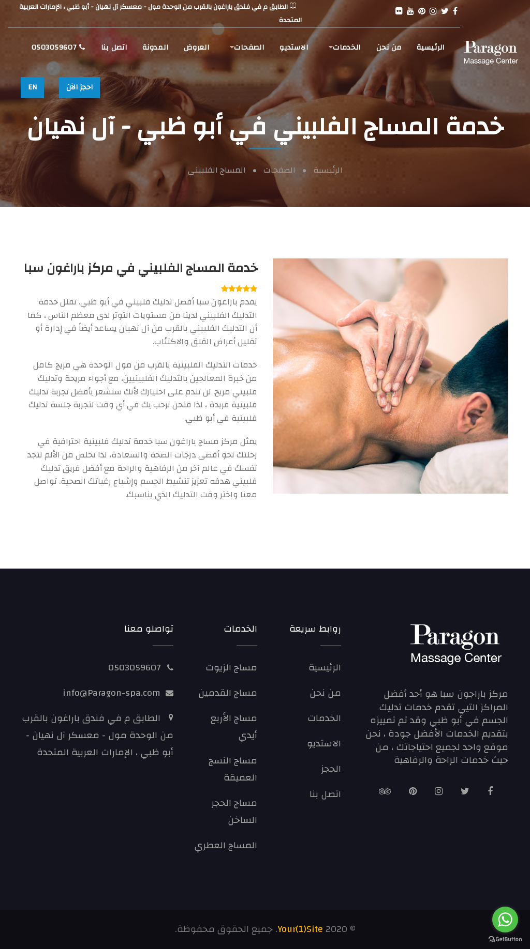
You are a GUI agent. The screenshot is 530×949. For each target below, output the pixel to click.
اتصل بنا (114, 47)
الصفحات (249, 47)
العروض (196, 47)
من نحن (388, 47)
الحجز (331, 768)
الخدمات (347, 47)
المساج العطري (225, 845)
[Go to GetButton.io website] (505, 939)
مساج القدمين (227, 692)
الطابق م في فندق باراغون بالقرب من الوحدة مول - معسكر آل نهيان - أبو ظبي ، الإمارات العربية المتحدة (97, 735)
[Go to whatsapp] (505, 919)
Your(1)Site (300, 929)
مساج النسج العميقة (233, 769)
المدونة (155, 47)
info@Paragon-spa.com (111, 692)
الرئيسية (431, 47)
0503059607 (58, 47)
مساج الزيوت (231, 667)
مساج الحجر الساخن (234, 811)
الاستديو (293, 47)
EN (32, 87)
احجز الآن (79, 87)
